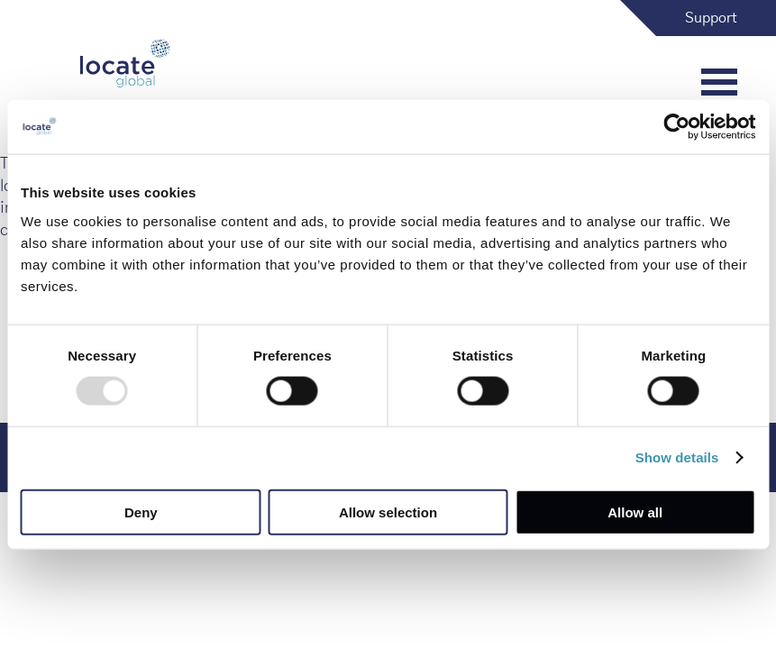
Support (711, 18)
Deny (141, 511)
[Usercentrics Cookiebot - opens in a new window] (676, 127)
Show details (677, 457)
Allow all (634, 511)
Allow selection (388, 511)
